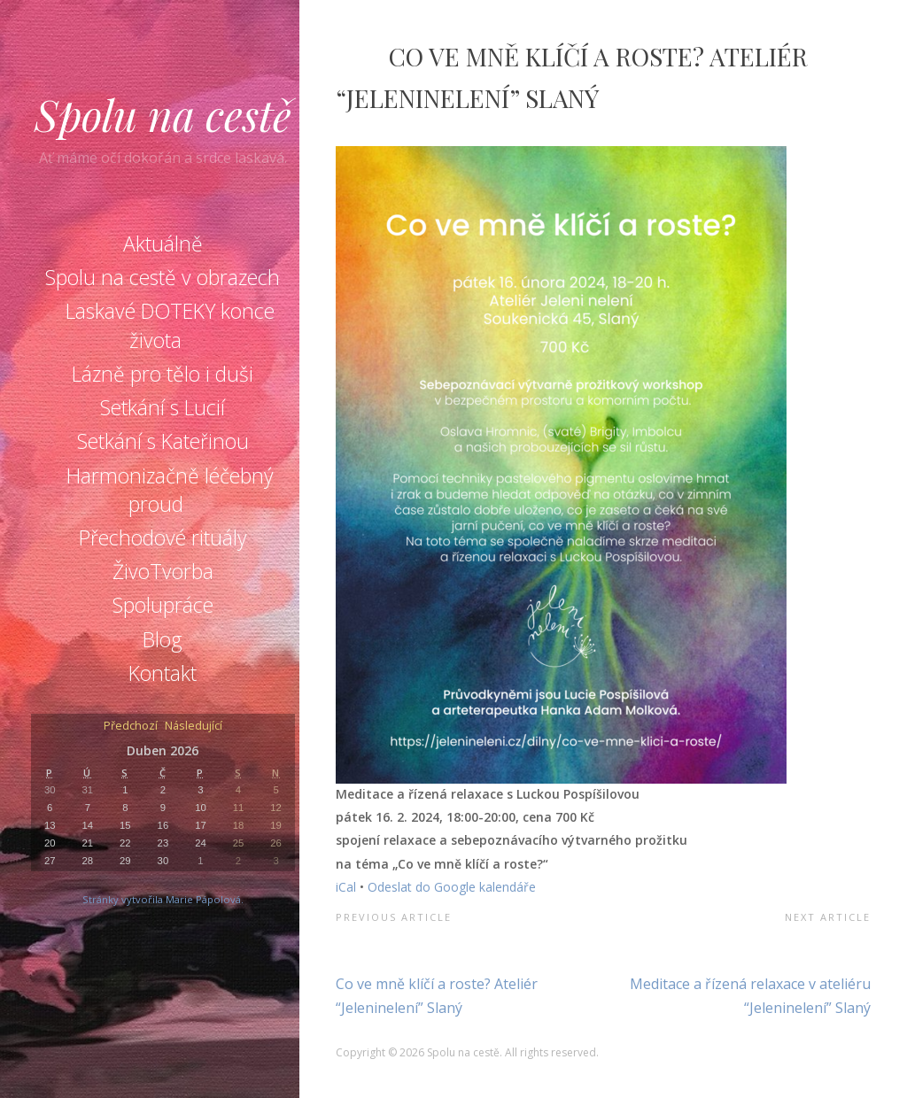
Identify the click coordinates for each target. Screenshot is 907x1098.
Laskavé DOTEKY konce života (170, 325)
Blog (162, 639)
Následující (193, 726)
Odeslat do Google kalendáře (452, 886)
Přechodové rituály (163, 537)
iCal (346, 886)
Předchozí (131, 726)
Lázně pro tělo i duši (162, 374)
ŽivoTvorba (162, 571)
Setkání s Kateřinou (163, 441)
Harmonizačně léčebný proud (170, 489)
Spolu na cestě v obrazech (162, 277)
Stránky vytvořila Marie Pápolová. (163, 899)
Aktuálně (163, 243)
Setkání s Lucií (162, 407)
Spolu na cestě (163, 114)
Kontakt (162, 673)
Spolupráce (162, 605)
